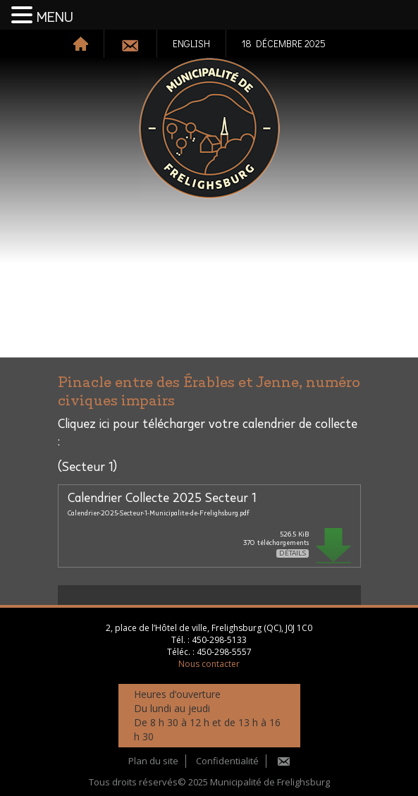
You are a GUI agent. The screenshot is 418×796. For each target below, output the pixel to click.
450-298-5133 (219, 640)
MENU (55, 18)
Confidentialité (227, 760)
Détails (292, 553)
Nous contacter (209, 664)
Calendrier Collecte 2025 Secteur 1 (162, 498)
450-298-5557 (224, 652)
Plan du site (153, 760)
